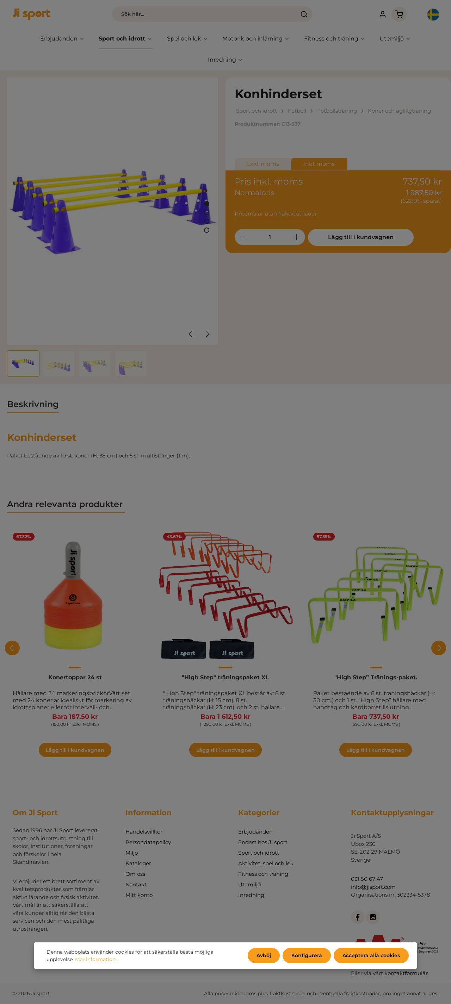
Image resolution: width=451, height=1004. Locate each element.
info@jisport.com (373, 887)
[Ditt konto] (382, 14)
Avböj (264, 955)
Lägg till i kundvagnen (361, 237)
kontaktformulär (406, 973)
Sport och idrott (258, 852)
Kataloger (138, 863)
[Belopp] (270, 237)
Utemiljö (249, 884)
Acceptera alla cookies (371, 955)
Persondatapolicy (148, 842)
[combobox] (204, 14)
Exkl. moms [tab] (262, 164)
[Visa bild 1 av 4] (206, 203)
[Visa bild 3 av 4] (206, 221)
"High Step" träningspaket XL (225, 677)
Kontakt (136, 884)
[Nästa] (207, 333)
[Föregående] (191, 333)
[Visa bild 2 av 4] (206, 212)
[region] (113, 227)
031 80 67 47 (367, 878)
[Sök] (304, 14)
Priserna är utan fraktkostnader (276, 213)
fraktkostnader (287, 993)
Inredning (251, 895)
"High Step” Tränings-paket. (375, 677)
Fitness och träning (263, 874)
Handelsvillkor (143, 831)
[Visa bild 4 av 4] (206, 230)
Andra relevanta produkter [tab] (66, 504)
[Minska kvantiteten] (243, 237)
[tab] (33, 404)
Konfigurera (306, 955)
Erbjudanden (255, 831)
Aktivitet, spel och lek (266, 863)
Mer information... (97, 959)
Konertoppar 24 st (75, 677)
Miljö (131, 852)
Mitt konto (139, 895)
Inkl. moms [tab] (319, 164)
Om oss (135, 874)
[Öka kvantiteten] (297, 237)
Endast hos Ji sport (263, 842)
